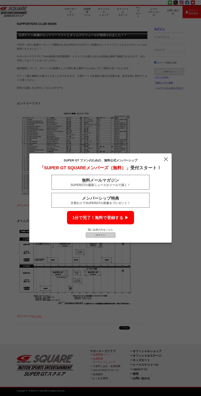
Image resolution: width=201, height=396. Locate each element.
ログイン (100, 235)
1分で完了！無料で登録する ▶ (100, 217)
